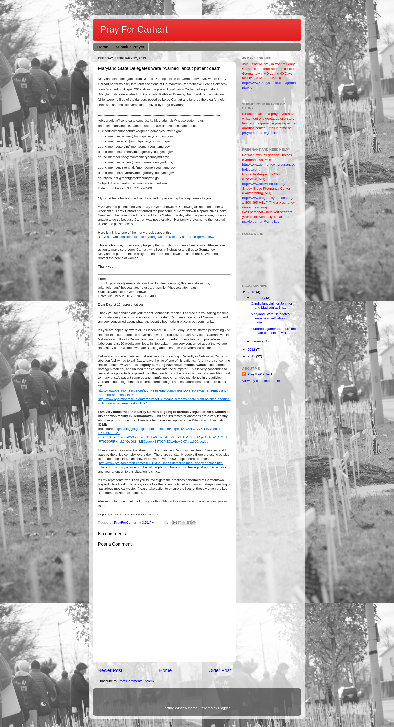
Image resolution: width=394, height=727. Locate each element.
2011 (252, 356)
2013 (252, 292)
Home (102, 47)
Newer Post (110, 670)
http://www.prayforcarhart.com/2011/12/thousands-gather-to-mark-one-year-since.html (161, 463)
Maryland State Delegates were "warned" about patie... (270, 318)
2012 (252, 349)
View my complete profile (261, 381)
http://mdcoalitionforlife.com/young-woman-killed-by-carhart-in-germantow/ (160, 237)
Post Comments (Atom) (136, 681)
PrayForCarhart (259, 374)
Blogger (224, 708)
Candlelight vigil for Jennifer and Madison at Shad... (271, 305)
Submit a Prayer (130, 47)
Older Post (220, 670)
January (258, 341)
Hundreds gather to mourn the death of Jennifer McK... (273, 331)
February (259, 298)
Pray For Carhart (134, 29)
